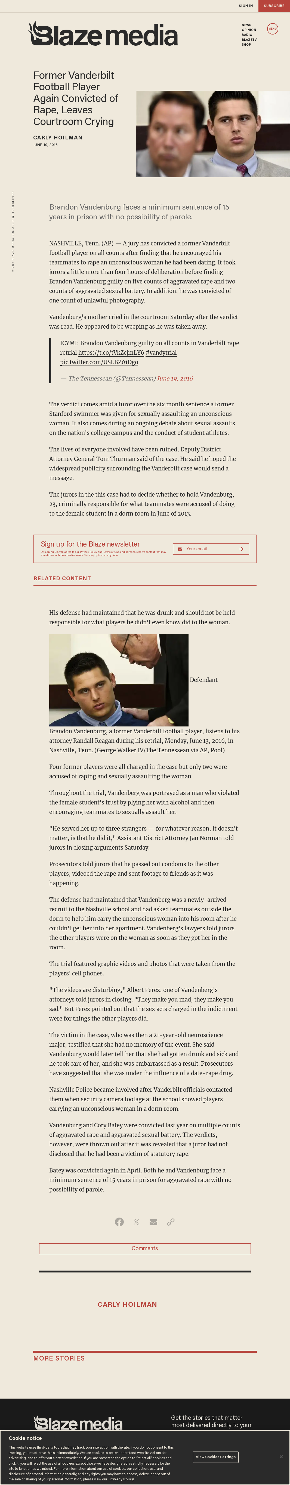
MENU (273, 29)
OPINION (249, 30)
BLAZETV (249, 40)
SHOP (246, 44)
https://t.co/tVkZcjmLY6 (111, 352)
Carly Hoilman (58, 138)
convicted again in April (109, 1170)
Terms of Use (111, 552)
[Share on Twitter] (136, 1222)
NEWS (246, 25)
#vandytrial (161, 352)
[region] (145, 1457)
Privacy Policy (88, 552)
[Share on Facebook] (119, 1222)
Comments (145, 1249)
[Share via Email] (153, 1222)
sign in (246, 6)
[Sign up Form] (211, 549)
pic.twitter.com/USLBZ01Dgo (99, 362)
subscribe (274, 6)
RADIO (247, 35)
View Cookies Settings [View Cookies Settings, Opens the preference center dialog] (216, 1457)
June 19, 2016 (175, 378)
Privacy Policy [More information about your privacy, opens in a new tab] (121, 1479)
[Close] (281, 1457)
